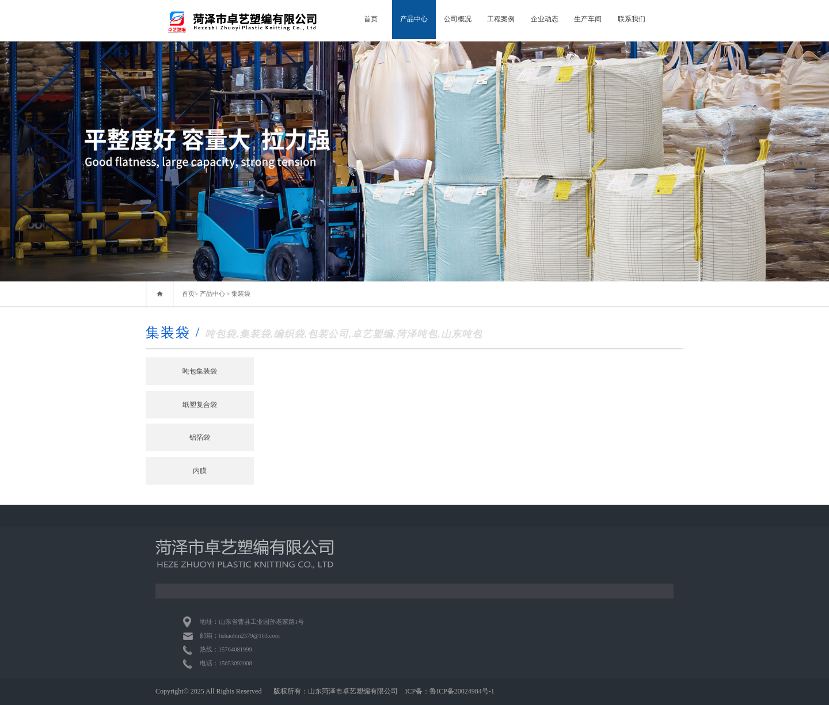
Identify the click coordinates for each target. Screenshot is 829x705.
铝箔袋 (199, 437)
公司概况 (457, 19)
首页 (371, 19)
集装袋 (240, 294)
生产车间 (588, 19)
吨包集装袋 (199, 371)
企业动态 (544, 19)
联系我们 (631, 19)
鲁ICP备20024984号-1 (462, 691)
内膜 (200, 471)
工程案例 (501, 19)
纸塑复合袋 (199, 405)
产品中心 (414, 19)
